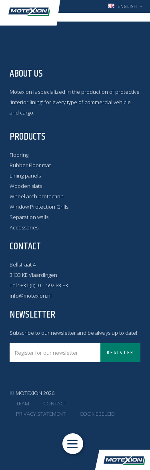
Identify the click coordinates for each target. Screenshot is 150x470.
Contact (54, 403)
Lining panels (25, 175)
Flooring (19, 154)
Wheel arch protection (37, 196)
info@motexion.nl (31, 295)
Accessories (24, 227)
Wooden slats (26, 186)
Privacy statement (41, 413)
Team (22, 403)
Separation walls (29, 217)
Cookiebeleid (97, 413)
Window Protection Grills (39, 206)
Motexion (29, 11)
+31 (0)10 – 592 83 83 (44, 285)
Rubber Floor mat (30, 165)
